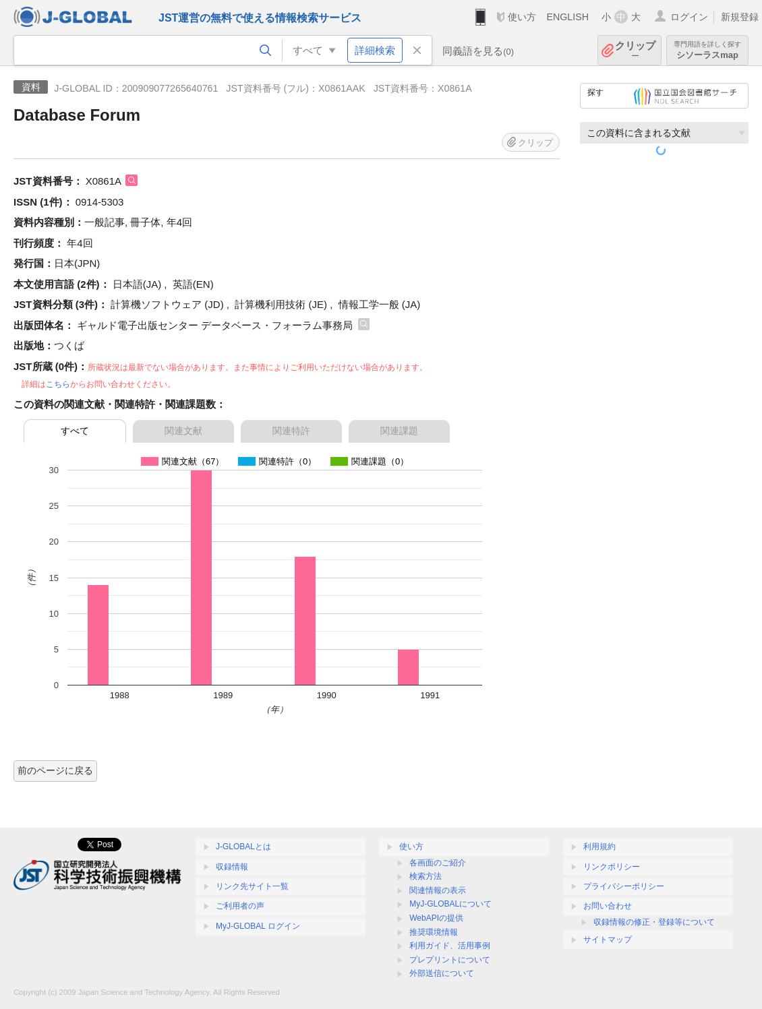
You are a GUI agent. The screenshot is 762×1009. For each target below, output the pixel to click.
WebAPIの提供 (436, 918)
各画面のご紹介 (437, 862)
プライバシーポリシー (623, 886)
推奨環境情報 (433, 932)
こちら (58, 384)
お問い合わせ (607, 906)
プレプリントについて (449, 960)
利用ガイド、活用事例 (449, 945)
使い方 (522, 16)
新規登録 (740, 16)
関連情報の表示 (437, 890)
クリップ (635, 50)
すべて (75, 430)
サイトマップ (607, 939)
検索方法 (425, 876)
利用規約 (599, 846)
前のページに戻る (55, 770)
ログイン (689, 16)
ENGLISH (567, 16)
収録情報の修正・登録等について (654, 922)
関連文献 (183, 430)
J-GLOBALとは (243, 846)
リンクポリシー (611, 867)
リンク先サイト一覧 (252, 886)
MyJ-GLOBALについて (450, 904)
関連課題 (399, 430)
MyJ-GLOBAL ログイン (258, 926)
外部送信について (441, 973)
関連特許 (291, 430)
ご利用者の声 (240, 906)
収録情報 (232, 867)
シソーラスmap (707, 50)
